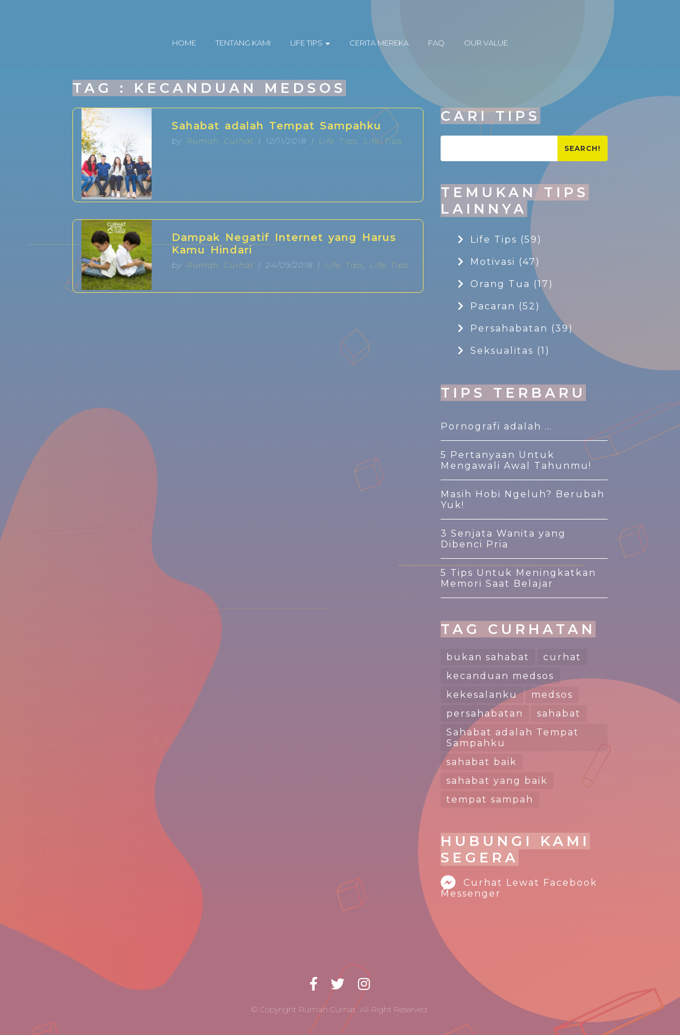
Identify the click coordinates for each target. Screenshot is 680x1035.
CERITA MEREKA (379, 42)
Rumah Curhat (220, 141)
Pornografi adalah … (496, 426)
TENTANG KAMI (243, 42)
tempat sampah (490, 799)
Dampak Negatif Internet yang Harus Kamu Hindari (284, 243)
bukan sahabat (488, 657)
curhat (562, 657)
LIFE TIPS (310, 42)
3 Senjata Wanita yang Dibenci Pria (503, 539)
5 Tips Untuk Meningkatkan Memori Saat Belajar (518, 578)
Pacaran (499, 306)
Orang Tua (505, 284)
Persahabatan (515, 328)
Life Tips (338, 141)
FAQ (436, 42)
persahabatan (484, 713)
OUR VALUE (486, 42)
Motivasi (499, 261)
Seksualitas (504, 350)
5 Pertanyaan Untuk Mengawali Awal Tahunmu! (516, 460)
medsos (552, 694)
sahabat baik (481, 761)
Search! (582, 148)
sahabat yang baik (497, 780)
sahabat (559, 713)
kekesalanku (482, 694)
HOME (184, 42)
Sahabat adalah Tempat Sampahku (276, 126)
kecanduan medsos (500, 675)
